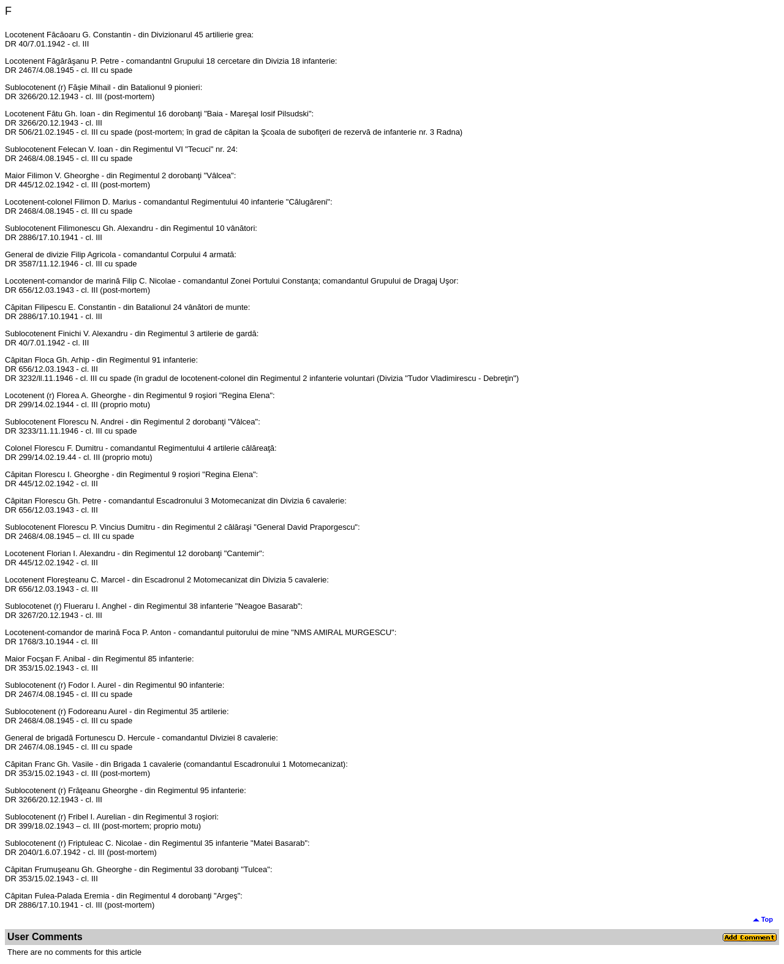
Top (763, 919)
